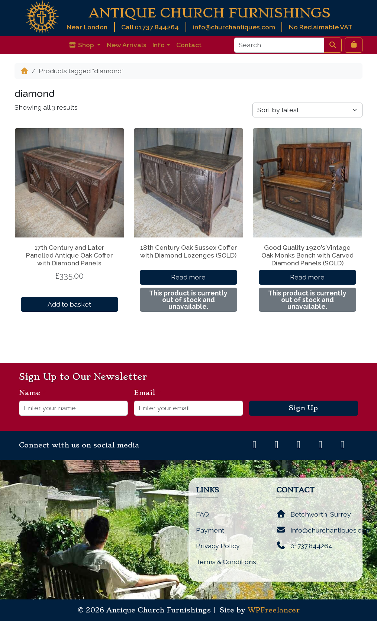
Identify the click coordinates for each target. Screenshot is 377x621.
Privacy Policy (218, 546)
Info (158, 45)
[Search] (279, 45)
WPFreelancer (274, 610)
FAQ (202, 514)
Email (147, 393)
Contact (189, 45)
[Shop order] (307, 110)
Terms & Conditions (226, 562)
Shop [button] (82, 45)
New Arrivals (126, 45)
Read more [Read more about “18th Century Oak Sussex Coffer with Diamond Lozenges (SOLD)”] (188, 277)
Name (32, 393)
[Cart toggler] (353, 45)
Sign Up (303, 408)
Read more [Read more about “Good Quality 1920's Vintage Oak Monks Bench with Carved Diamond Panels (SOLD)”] (307, 277)
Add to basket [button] (69, 304)
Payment (210, 530)
